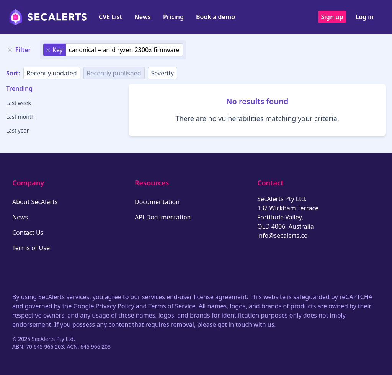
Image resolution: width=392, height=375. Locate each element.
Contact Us (27, 232)
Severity (162, 73)
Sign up (332, 17)
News (142, 17)
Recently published (114, 73)
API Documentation (163, 217)
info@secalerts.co (282, 235)
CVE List (110, 17)
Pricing (173, 17)
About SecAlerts (34, 202)
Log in (364, 17)
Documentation (157, 202)
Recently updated (52, 73)
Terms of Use (31, 248)
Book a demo (215, 17)
